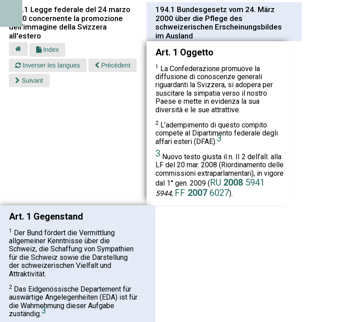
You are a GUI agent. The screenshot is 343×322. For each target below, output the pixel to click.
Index (47, 49)
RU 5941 (237, 182)
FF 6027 (202, 192)
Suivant (29, 80)
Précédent (112, 65)
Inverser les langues (47, 65)
